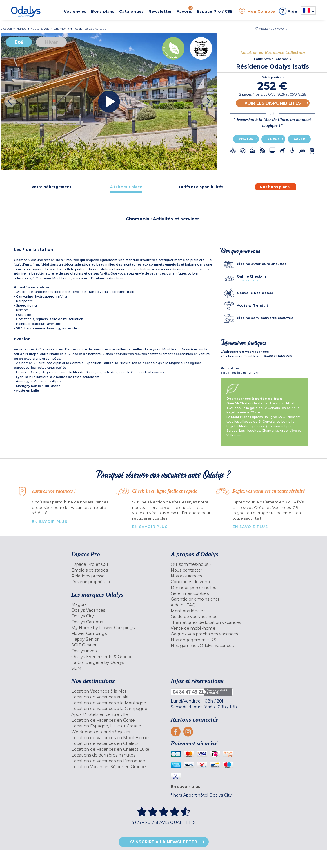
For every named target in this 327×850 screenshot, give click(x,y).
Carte (299, 139)
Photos (246, 139)
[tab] (51, 187)
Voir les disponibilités (272, 103)
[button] (271, 28)
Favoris (185, 10)
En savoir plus (247, 280)
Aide (288, 11)
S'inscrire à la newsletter (163, 841)
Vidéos (273, 139)
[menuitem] (116, 564)
